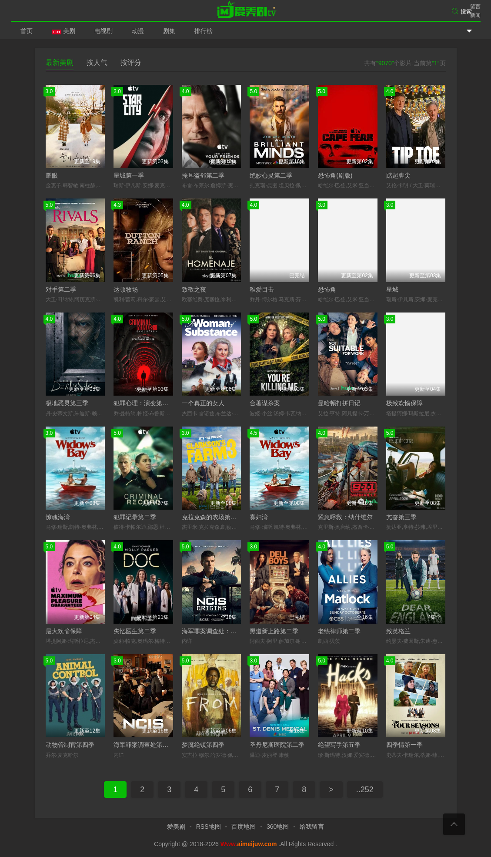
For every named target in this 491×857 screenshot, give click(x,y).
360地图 (278, 826)
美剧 (63, 30)
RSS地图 (208, 826)
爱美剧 (246, 11)
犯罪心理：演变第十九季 (147, 403)
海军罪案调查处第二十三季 (150, 744)
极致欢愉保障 (404, 403)
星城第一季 (129, 175)
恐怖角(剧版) (335, 175)
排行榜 (203, 30)
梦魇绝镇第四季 (203, 744)
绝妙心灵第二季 (271, 175)
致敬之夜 (194, 289)
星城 (392, 289)
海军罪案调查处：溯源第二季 (221, 631)
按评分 (130, 62)
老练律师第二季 (339, 631)
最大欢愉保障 (64, 631)
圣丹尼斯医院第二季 (277, 744)
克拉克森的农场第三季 (212, 517)
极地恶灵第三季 (67, 403)
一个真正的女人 (203, 403)
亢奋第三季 (401, 517)
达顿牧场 (126, 289)
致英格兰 (398, 631)
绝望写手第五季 (339, 744)
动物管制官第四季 (70, 744)
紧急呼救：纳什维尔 (345, 517)
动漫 (138, 30)
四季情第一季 (404, 744)
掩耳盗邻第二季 (203, 175)
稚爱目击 (262, 289)
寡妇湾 (259, 517)
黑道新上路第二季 (274, 631)
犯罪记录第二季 (135, 517)
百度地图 (243, 826)
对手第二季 (61, 289)
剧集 (169, 30)
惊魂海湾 (58, 517)
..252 (365, 789)
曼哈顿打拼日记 (339, 403)
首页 (26, 30)
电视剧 (103, 30)
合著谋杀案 (265, 403)
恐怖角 (327, 289)
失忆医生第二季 (135, 631)
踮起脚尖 (398, 175)
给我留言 (312, 826)
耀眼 (52, 175)
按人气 (97, 62)
